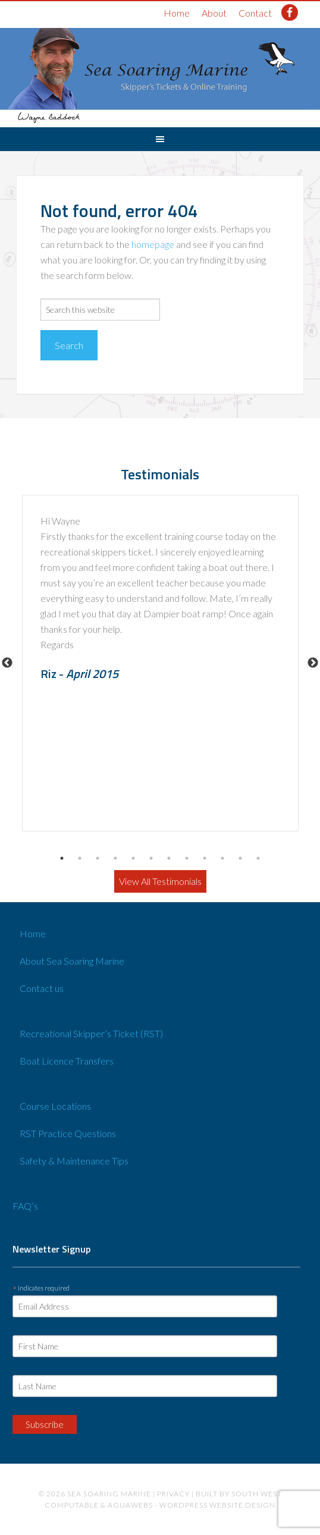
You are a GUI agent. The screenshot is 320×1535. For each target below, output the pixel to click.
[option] (160, 663)
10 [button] (222, 858)
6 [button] (151, 858)
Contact (255, 12)
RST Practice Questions (68, 1133)
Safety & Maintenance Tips (74, 1160)
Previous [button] (7, 663)
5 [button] (133, 858)
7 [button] (169, 858)
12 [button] (258, 858)
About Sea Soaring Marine (72, 960)
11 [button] (240, 858)
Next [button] (313, 663)
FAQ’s (25, 1205)
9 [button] (205, 858)
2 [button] (80, 858)
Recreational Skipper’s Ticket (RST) (91, 1033)
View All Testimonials (160, 881)
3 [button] (97, 858)
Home (177, 12)
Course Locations (55, 1106)
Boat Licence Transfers (67, 1060)
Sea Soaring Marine (109, 1493)
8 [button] (187, 858)
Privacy (173, 1493)
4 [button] (115, 858)
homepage (152, 244)
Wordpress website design (217, 1505)
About (214, 12)
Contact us (42, 988)
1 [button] (62, 858)
